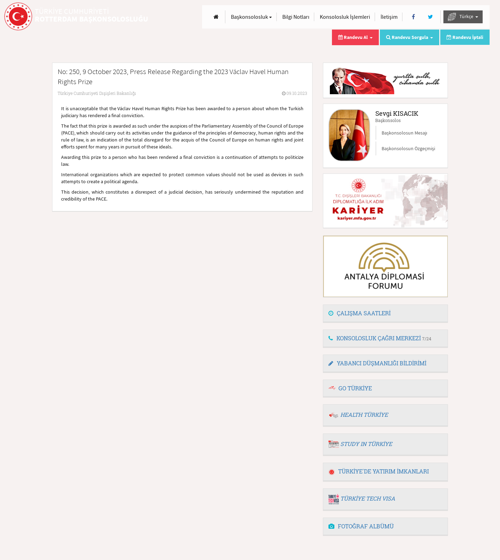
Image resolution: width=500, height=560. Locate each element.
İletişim (389, 16)
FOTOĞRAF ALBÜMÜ (361, 526)
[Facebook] (413, 16)
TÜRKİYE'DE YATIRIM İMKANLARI (378, 471)
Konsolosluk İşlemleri (345, 16)
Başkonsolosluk (251, 16)
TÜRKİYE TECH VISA (367, 498)
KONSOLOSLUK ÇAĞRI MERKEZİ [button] (379, 338)
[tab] (385, 313)
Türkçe (463, 17)
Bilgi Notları (295, 16)
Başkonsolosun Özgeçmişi (408, 148)
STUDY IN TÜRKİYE (366, 443)
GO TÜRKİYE (355, 388)
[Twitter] (430, 16)
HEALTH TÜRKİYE (364, 414)
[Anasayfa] (216, 16)
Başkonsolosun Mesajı (404, 133)
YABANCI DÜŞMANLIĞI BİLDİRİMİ (377, 363)
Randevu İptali (465, 37)
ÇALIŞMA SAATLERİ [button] (359, 313)
